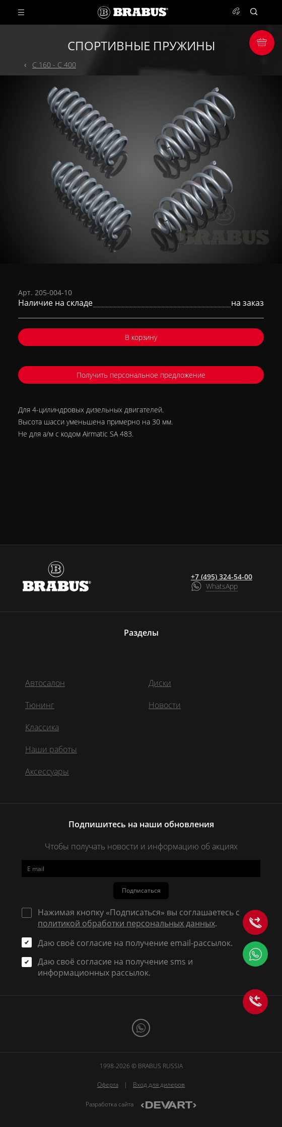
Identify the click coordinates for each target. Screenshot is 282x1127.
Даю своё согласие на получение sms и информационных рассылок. (115, 967)
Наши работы (51, 749)
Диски (160, 682)
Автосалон (45, 682)
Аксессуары (47, 771)
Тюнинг (39, 705)
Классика (42, 727)
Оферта (107, 1084)
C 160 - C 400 (54, 64)
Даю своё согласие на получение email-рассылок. (135, 942)
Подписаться (141, 890)
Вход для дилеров (159, 1084)
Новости (165, 705)
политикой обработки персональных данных (126, 923)
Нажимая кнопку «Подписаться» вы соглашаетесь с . (139, 918)
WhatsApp (222, 586)
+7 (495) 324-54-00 (221, 576)
